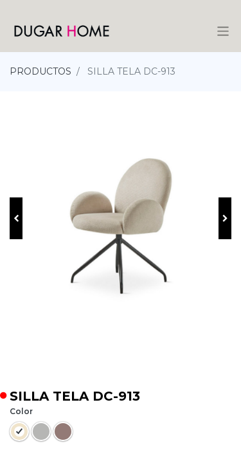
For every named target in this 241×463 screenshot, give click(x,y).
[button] (16, 218)
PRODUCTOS (40, 71)
